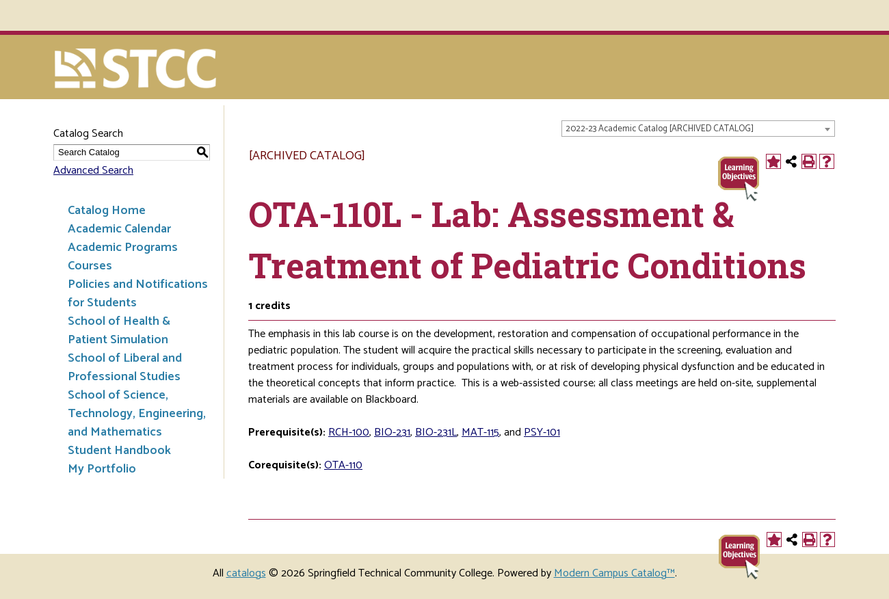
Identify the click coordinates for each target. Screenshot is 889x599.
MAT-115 (480, 432)
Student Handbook (119, 450)
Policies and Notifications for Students (138, 293)
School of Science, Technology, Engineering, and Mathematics (137, 413)
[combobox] (698, 128)
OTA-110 (343, 465)
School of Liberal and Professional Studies (125, 367)
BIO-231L (436, 432)
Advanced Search (93, 170)
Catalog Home (107, 210)
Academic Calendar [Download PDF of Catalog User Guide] (119, 229)
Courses (90, 266)
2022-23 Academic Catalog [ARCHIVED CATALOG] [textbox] (660, 129)
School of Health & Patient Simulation (119, 330)
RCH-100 (348, 432)
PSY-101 (542, 432)
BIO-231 (392, 432)
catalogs (246, 573)
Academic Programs (123, 247)
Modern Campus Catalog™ (614, 573)
